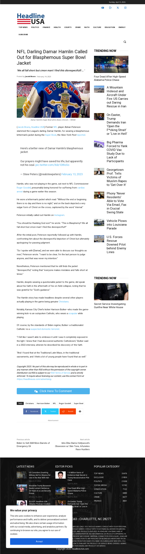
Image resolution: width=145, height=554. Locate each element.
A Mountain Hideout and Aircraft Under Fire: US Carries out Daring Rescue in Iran (117, 97)
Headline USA (37, 127)
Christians (64, 301)
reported (81, 135)
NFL (55, 127)
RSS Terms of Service (60, 373)
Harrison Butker (43, 403)
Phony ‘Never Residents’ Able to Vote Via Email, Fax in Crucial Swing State (116, 203)
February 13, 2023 (72, 174)
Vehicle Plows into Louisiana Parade (117, 224)
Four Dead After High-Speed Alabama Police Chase (77, 526)
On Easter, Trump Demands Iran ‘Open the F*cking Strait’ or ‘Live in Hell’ (117, 124)
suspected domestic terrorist (44, 329)
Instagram (59, 215)
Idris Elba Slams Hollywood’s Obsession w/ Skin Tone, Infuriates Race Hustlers (72, 446)
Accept (39, 541)
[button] (124, 41)
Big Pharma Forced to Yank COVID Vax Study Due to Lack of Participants (117, 151)
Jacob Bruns (30, 76)
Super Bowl (50, 135)
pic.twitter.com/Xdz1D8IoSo (52, 164)
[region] (39, 526)
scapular (73, 313)
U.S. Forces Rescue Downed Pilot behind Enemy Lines (116, 244)
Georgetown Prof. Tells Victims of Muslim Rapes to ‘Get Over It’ (117, 177)
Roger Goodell (24, 187)
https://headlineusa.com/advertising (34, 379)
